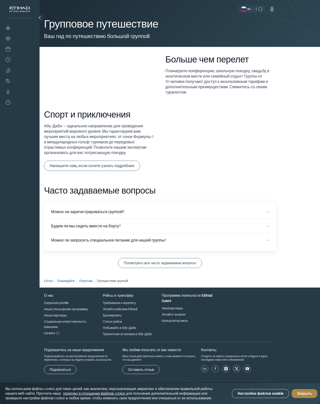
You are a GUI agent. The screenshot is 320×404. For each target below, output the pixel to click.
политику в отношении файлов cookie (94, 393)
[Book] (20, 27)
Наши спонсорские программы (86, 309)
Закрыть (304, 393)
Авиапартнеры (192, 308)
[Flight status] (20, 59)
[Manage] (20, 38)
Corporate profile (76, 303)
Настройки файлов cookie (260, 393)
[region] (160, 393)
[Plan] (20, 70)
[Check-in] (20, 49)
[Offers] (20, 81)
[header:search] (280, 8)
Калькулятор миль (195, 321)
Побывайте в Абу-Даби (139, 328)
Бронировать (132, 315)
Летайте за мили (193, 314)
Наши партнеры (75, 315)
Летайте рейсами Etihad (140, 309)
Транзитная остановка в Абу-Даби (147, 334)
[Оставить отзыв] (160, 369)
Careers (69, 333)
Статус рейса (132, 322)
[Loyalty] (20, 91)
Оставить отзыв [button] (161, 369)
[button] (39, 17)
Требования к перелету (139, 303)
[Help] (20, 102)
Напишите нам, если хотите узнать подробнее (111, 165)
